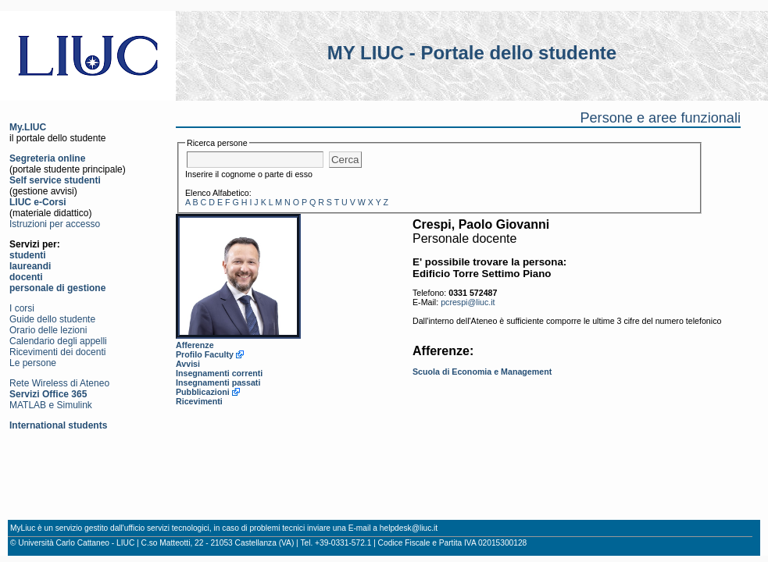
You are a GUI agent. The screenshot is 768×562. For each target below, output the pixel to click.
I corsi (21, 308)
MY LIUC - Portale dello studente (471, 52)
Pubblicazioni (203, 392)
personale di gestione (57, 288)
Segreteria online (47, 158)
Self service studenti (55, 180)
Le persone (32, 362)
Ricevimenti (199, 401)
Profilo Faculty (205, 354)
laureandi (30, 266)
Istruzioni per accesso (54, 224)
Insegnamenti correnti (219, 373)
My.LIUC (27, 127)
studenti (27, 255)
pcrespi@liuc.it (468, 302)
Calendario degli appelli (58, 341)
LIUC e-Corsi (37, 202)
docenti (26, 277)
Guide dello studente (52, 319)
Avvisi (188, 363)
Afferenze (195, 345)
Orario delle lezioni (48, 330)
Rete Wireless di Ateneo (59, 383)
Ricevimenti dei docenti (57, 352)
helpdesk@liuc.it (409, 528)
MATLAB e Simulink (50, 405)
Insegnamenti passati (218, 382)
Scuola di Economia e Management (482, 371)
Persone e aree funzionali (660, 118)
